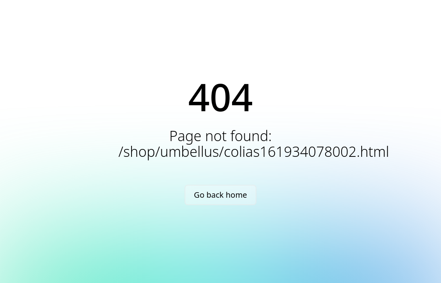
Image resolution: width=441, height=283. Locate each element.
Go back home (220, 194)
